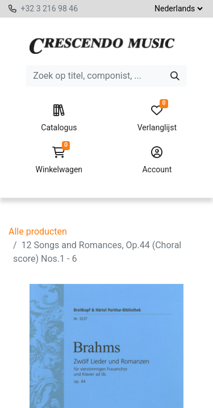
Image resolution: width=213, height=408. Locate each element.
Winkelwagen (58, 160)
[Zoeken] (175, 76)
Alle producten (38, 231)
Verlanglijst (157, 118)
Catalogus (58, 118)
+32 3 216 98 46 (49, 8)
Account (157, 160)
